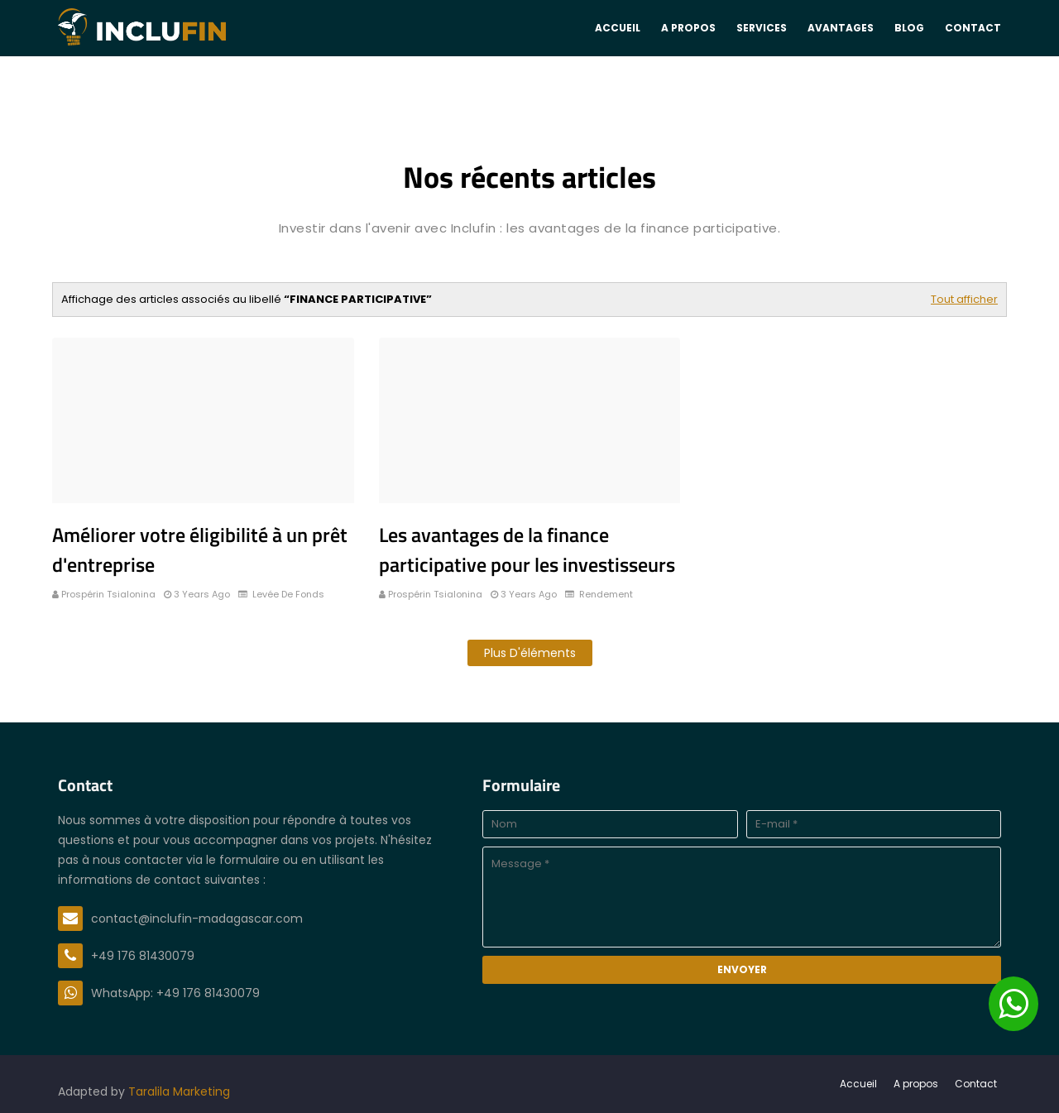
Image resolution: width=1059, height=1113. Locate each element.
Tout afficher (964, 299)
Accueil (858, 1084)
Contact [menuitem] (973, 28)
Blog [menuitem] (909, 28)
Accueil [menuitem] (617, 28)
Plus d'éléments (530, 653)
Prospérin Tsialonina (108, 594)
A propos (916, 1084)
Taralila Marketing (179, 1091)
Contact (976, 1084)
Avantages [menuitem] (840, 28)
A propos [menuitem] (688, 28)
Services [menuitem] (761, 28)
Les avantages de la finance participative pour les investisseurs (527, 549)
